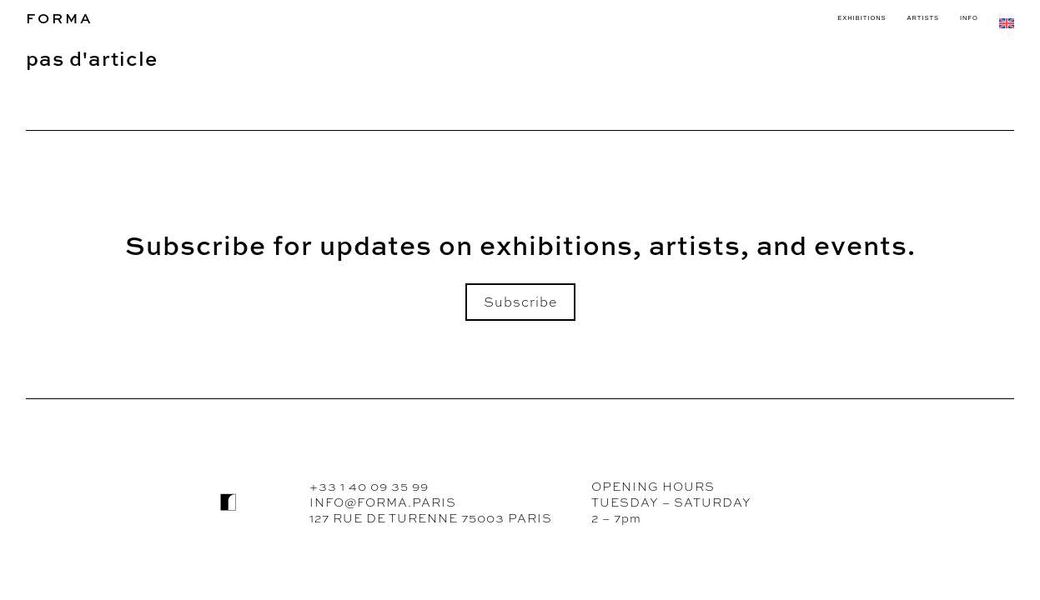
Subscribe (520, 302)
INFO (969, 18)
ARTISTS (923, 18)
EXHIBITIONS (861, 18)
